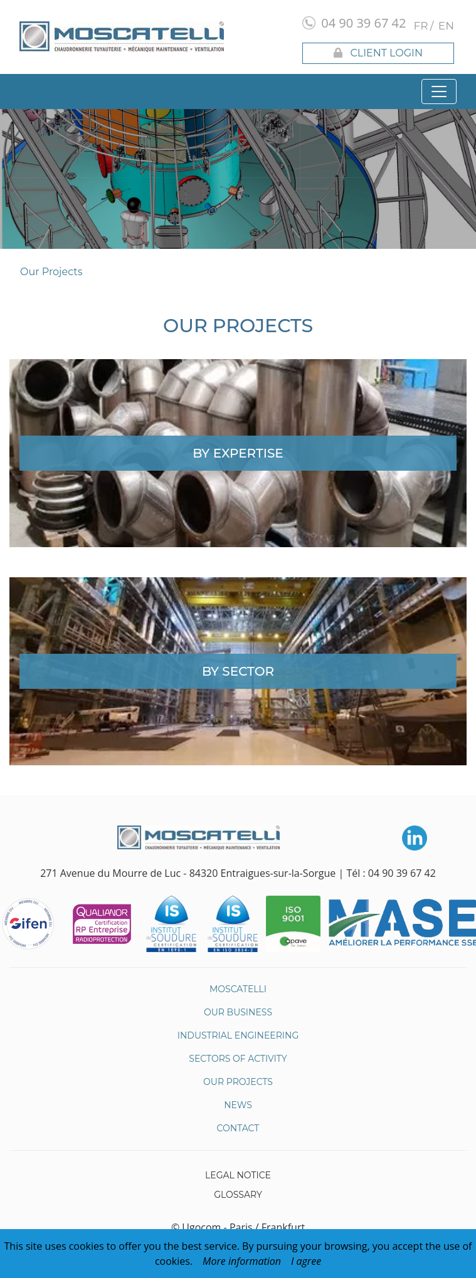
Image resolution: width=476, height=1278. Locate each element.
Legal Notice (238, 1175)
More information (242, 1261)
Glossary (238, 1194)
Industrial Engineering (238, 1035)
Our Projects (51, 272)
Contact (238, 1128)
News (238, 1105)
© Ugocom (196, 1227)
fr (421, 25)
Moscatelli (238, 989)
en (446, 25)
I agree (306, 1261)
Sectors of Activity (238, 1058)
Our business (238, 1012)
